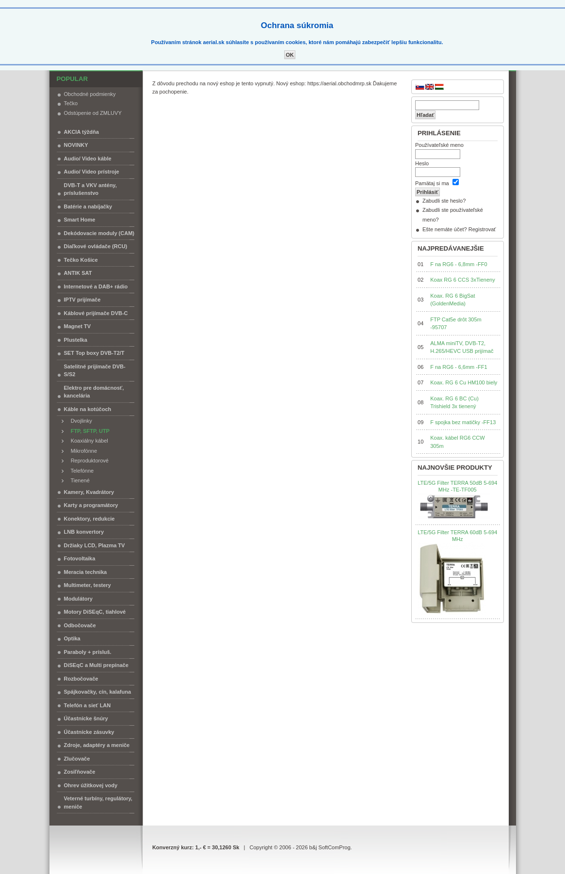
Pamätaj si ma (432, 183)
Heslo (422, 163)
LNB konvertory (84, 532)
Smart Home (80, 219)
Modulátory (78, 599)
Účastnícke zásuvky (89, 732)
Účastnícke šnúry (86, 718)
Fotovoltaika (80, 558)
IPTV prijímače (82, 299)
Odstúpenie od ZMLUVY (93, 113)
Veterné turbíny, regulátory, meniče (98, 802)
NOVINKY (76, 145)
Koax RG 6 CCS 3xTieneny (462, 280)
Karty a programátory (91, 505)
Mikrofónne (81, 451)
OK (290, 55)
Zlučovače (77, 759)
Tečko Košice (81, 260)
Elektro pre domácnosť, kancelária (94, 392)
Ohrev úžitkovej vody (91, 785)
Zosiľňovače (80, 772)
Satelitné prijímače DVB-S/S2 (95, 371)
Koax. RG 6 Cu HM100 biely (463, 382)
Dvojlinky (79, 421)
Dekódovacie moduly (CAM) (99, 233)
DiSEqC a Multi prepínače (96, 665)
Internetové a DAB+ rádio (96, 286)
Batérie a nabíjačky (88, 206)
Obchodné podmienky (90, 94)
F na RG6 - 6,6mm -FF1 (458, 367)
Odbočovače (80, 625)
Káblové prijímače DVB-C (96, 313)
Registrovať (482, 229)
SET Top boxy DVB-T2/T (94, 353)
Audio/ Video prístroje (91, 172)
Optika (72, 638)
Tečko (71, 103)
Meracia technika (85, 572)
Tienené (78, 480)
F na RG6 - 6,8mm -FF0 (458, 264)
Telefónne (80, 471)
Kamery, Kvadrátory (89, 492)
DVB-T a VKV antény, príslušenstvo (90, 189)
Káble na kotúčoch (88, 409)
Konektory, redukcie (89, 519)
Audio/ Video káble (88, 158)
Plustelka (75, 340)
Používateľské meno (439, 145)
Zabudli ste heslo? (444, 201)
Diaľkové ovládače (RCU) (96, 246)
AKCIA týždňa (81, 132)
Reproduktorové (87, 460)
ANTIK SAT (78, 273)
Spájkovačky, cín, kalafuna (97, 692)
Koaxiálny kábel (87, 441)
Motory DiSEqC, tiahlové (95, 612)
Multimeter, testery (87, 585)
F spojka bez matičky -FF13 (463, 422)
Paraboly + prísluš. (88, 652)
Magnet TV (77, 326)
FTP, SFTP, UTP (88, 431)
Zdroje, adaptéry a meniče (97, 745)
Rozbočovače (81, 679)
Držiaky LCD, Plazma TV (94, 545)
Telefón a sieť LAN (87, 705)
